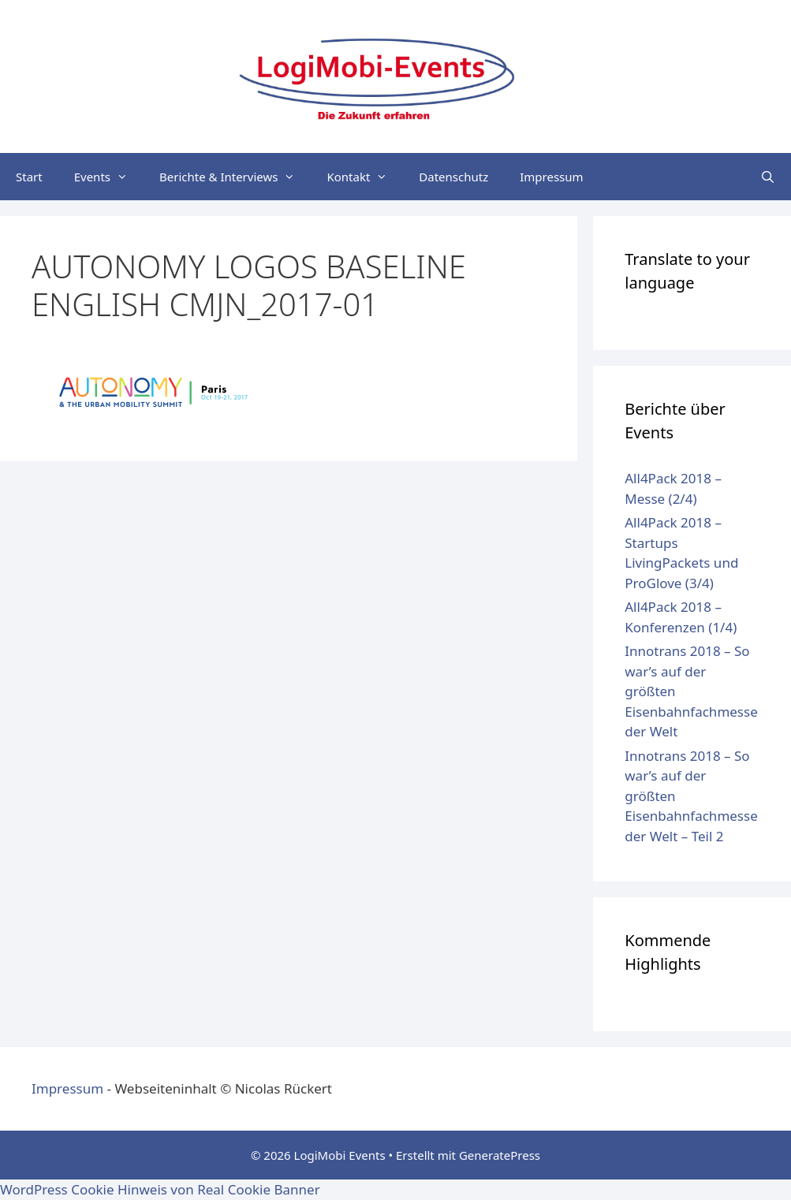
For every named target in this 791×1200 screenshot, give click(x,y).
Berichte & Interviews (235, 176)
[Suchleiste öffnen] (767, 176)
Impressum (551, 176)
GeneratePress (499, 1155)
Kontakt (364, 176)
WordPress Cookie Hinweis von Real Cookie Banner (160, 1189)
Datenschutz (453, 176)
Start (29, 176)
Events (109, 176)
